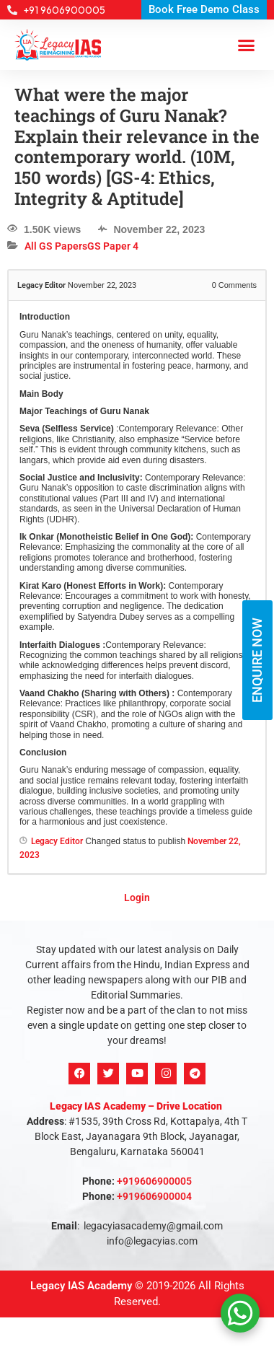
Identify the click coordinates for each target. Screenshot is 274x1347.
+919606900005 (154, 1181)
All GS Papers (56, 246)
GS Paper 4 (112, 246)
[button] (246, 44)
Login (137, 897)
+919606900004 (154, 1196)
